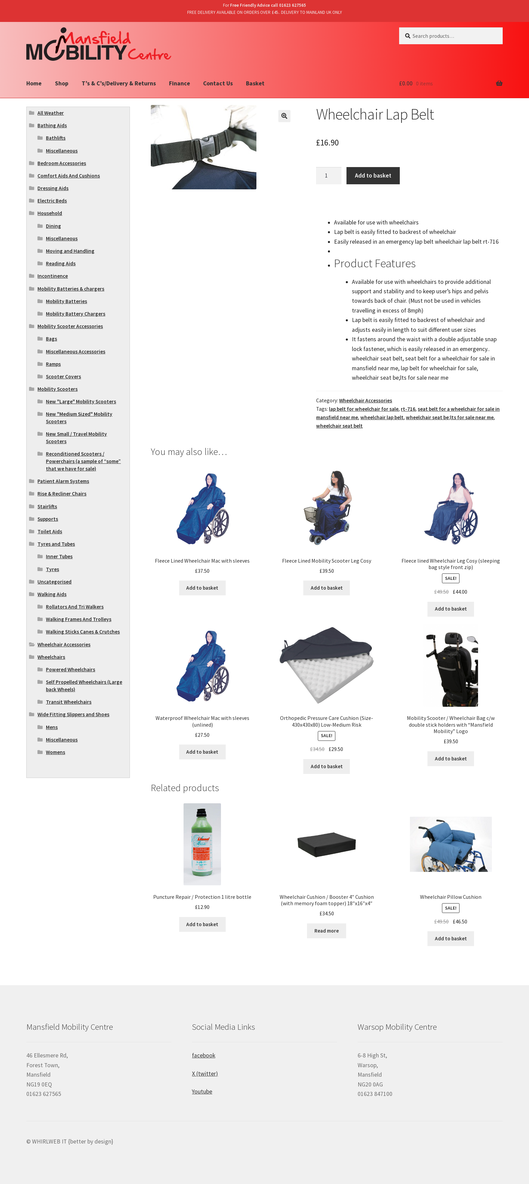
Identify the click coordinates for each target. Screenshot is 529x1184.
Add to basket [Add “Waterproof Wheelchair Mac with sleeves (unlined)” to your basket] (202, 752)
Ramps (53, 364)
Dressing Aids (52, 188)
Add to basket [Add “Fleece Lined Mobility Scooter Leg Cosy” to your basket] (327, 588)
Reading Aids (61, 263)
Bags (51, 338)
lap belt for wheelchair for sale (363, 409)
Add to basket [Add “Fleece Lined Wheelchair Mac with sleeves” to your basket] (202, 588)
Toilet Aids (49, 531)
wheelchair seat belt (339, 426)
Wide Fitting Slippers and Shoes (73, 714)
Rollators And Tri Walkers (75, 606)
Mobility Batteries (66, 301)
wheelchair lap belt (381, 417)
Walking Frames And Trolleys (78, 619)
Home (33, 83)
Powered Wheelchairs (70, 669)
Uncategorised (54, 581)
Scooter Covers (63, 376)
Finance (179, 83)
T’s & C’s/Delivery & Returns (119, 83)
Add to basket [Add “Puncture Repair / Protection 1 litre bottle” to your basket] (202, 924)
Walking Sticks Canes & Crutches (83, 631)
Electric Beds (52, 200)
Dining (53, 226)
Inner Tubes (59, 556)
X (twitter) (205, 1073)
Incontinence (52, 276)
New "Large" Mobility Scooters (81, 401)
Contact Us (218, 83)
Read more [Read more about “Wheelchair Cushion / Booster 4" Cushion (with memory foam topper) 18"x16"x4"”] (326, 930)
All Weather (50, 113)
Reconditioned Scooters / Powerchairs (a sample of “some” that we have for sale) (83, 461)
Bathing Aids (52, 125)
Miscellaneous (62, 150)
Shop (61, 83)
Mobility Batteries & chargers (70, 289)
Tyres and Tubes (56, 544)
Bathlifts (55, 138)
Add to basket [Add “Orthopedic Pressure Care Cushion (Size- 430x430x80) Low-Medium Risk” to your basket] (327, 766)
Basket (255, 83)
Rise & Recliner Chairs (61, 493)
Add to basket (373, 175)
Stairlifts (47, 506)
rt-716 (408, 409)
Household (49, 213)
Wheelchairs (51, 657)
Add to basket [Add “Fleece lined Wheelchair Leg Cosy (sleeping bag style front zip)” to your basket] (451, 609)
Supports (47, 519)
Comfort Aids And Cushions (68, 175)
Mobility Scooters (57, 389)
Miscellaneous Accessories (75, 351)
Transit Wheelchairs (68, 702)
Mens (52, 727)
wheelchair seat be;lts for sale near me (450, 417)
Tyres (52, 569)
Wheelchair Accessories (365, 400)
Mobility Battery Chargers (75, 314)
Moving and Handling (70, 251)
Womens (55, 752)
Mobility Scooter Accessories (70, 326)
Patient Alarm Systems (63, 481)
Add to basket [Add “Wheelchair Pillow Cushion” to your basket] (451, 938)
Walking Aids (51, 594)
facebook (203, 1055)
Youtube (202, 1091)
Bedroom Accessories (61, 163)
